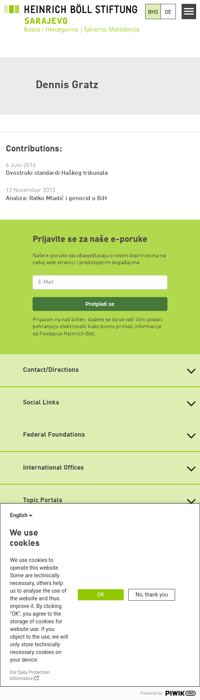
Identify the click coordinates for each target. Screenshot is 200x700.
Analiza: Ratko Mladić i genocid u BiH (56, 199)
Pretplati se (100, 304)
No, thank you (152, 595)
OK (100, 595)
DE (168, 12)
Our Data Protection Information (30, 675)
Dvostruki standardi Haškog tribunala (57, 173)
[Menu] (189, 11)
